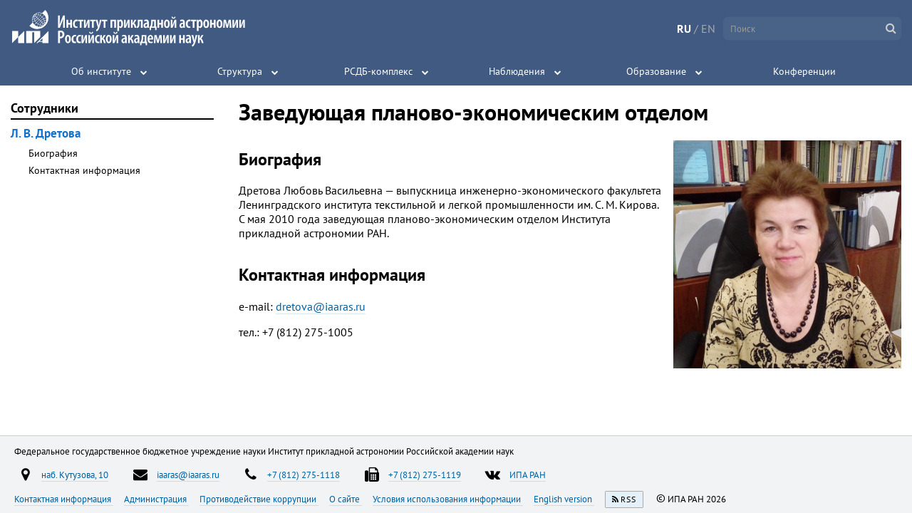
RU (684, 28)
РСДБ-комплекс (378, 71)
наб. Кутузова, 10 (74, 474)
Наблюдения (517, 71)
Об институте (101, 71)
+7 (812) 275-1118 (303, 474)
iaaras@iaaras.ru (188, 474)
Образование (656, 71)
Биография (53, 153)
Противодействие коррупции (259, 498)
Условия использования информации (448, 498)
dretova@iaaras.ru (321, 306)
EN (708, 28)
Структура (239, 71)
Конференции (804, 71)
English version (564, 498)
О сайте (345, 498)
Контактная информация (84, 170)
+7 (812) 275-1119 (424, 474)
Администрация (156, 498)
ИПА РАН (527, 474)
